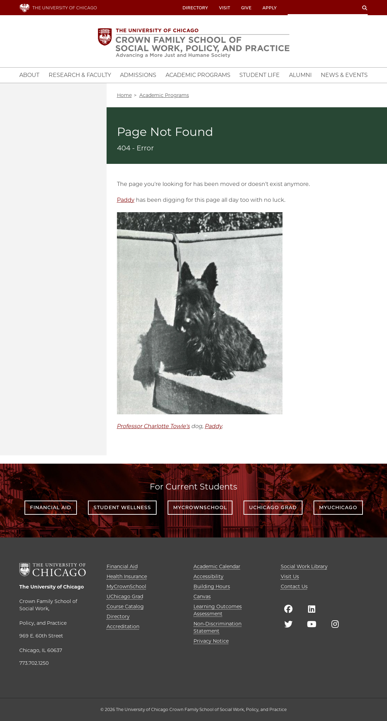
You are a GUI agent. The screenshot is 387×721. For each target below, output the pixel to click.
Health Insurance (127, 576)
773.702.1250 (34, 663)
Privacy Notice (211, 641)
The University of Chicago (51, 587)
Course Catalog (125, 606)
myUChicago (338, 507)
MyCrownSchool (200, 507)
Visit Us (290, 576)
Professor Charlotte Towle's (153, 426)
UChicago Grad (273, 507)
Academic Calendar (217, 566)
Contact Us (294, 586)
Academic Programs (164, 95)
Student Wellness (122, 507)
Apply (269, 7)
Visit (224, 7)
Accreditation (123, 626)
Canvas (202, 596)
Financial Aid (50, 507)
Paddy (126, 200)
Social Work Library (304, 566)
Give (246, 7)
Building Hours (212, 586)
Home (124, 95)
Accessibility (209, 576)
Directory (195, 7)
